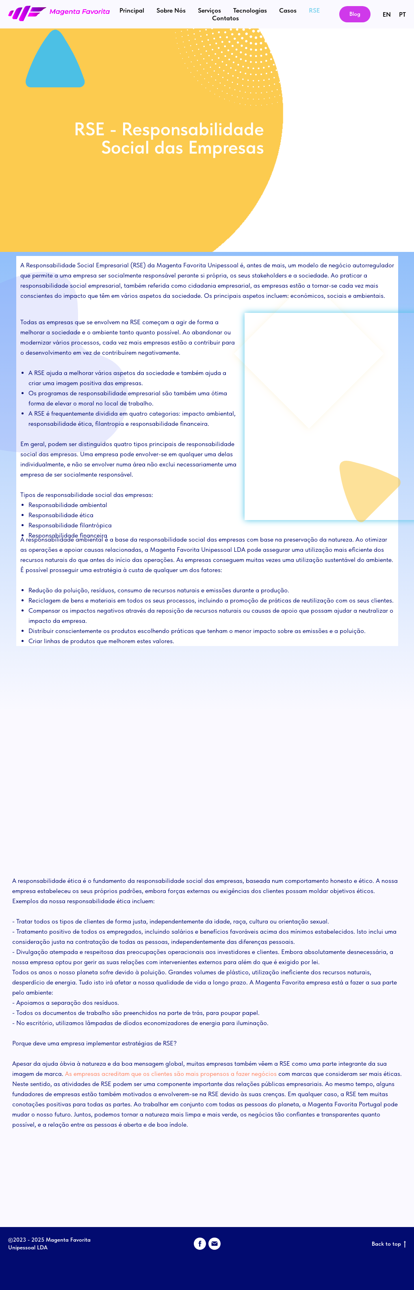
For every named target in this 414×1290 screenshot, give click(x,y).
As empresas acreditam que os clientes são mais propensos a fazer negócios (171, 1074)
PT (402, 14)
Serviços (209, 10)
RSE (314, 10)
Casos (288, 10)
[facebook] (200, 1244)
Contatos (225, 18)
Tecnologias (250, 10)
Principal (131, 10)
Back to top (389, 1244)
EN (387, 14)
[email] (214, 1244)
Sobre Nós (171, 10)
